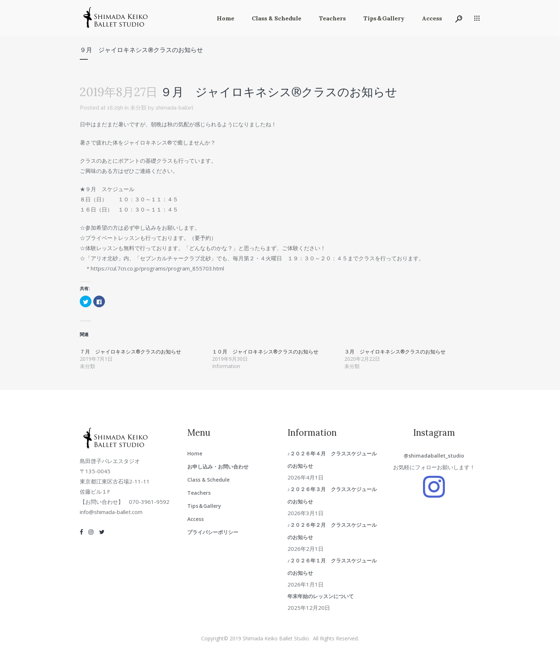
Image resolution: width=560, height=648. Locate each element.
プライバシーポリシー (212, 532)
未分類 (138, 107)
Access (195, 518)
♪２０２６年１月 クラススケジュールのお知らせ (332, 566)
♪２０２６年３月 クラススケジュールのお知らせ (332, 495)
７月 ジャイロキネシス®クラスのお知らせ (130, 351)
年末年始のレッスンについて (320, 596)
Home (194, 453)
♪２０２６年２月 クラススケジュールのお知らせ (332, 531)
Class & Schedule (208, 479)
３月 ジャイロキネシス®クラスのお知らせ (395, 351)
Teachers (199, 492)
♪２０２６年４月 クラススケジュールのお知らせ (332, 459)
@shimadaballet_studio (434, 455)
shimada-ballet (174, 107)
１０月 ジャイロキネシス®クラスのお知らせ (265, 351)
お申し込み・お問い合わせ (217, 466)
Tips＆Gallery (204, 505)
